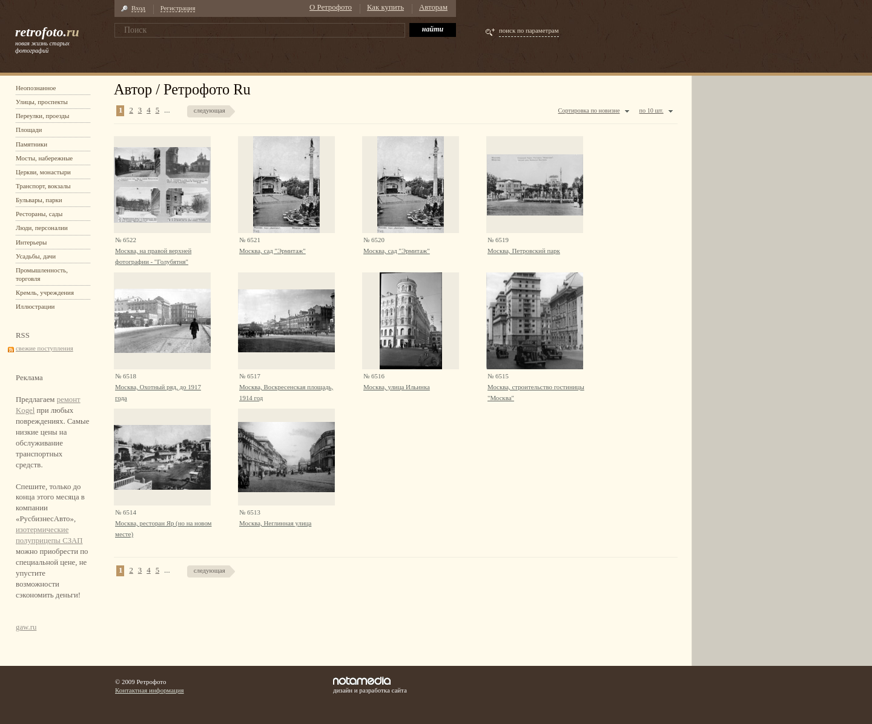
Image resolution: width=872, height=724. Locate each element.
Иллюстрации (35, 306)
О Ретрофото (330, 7)
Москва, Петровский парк (523, 250)
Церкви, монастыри (43, 172)
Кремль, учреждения (45, 292)
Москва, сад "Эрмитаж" (272, 250)
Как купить (385, 7)
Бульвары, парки (39, 199)
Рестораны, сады (39, 213)
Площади (29, 129)
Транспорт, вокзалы (43, 185)
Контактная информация (149, 690)
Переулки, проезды (42, 115)
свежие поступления (44, 348)
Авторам (433, 7)
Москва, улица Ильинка (396, 386)
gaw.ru (26, 627)
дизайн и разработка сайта (370, 685)
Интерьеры (31, 242)
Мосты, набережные (44, 158)
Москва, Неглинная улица (275, 523)
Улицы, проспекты (42, 101)
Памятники (31, 144)
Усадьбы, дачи (36, 256)
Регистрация (178, 8)
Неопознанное (36, 87)
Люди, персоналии (42, 227)
